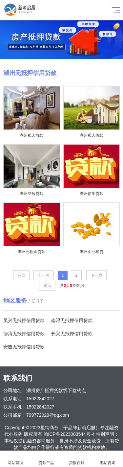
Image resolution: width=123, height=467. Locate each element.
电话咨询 (107, 459)
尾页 (47, 285)
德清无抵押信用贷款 (24, 333)
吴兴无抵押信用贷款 (24, 320)
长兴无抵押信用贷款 (71, 333)
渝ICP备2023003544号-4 (69, 434)
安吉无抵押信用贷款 (24, 346)
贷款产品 (46, 459)
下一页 (96, 275)
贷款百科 (77, 459)
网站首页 (15, 459)
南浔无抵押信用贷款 (71, 320)
